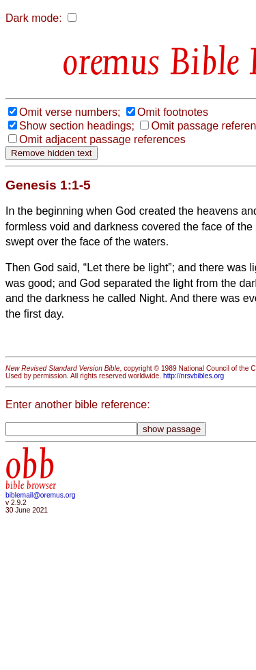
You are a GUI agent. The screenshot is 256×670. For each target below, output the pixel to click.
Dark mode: (33, 18)
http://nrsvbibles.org (193, 376)
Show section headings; (76, 126)
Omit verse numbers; (69, 112)
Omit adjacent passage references (102, 139)
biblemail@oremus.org (40, 495)
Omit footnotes (172, 112)
